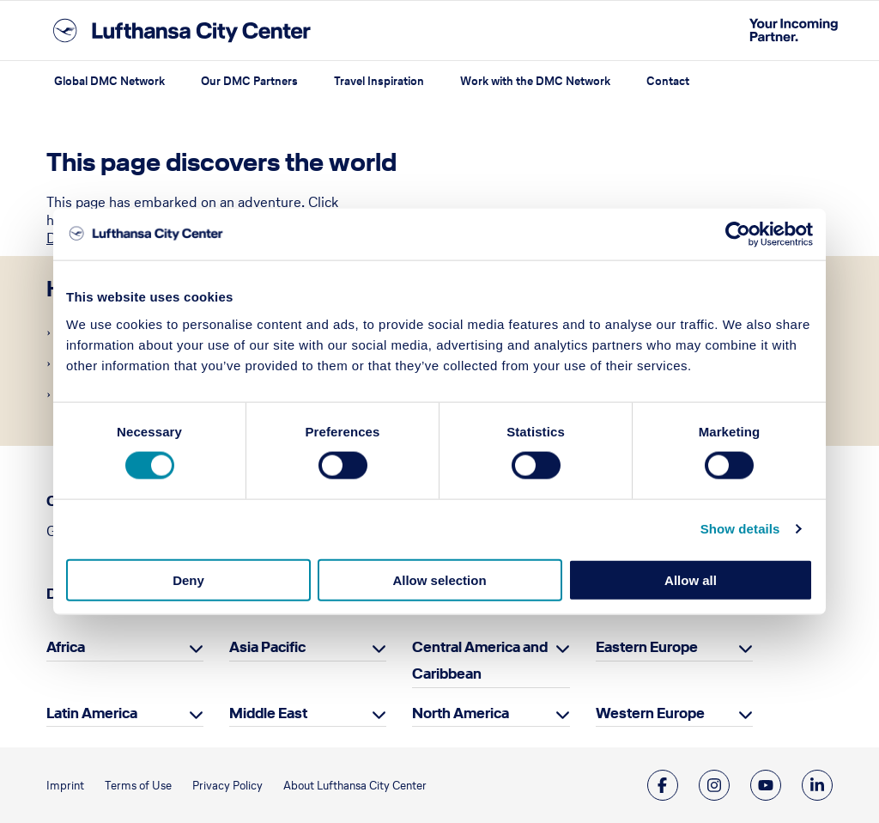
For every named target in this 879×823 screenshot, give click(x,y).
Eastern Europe (647, 647)
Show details (740, 528)
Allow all (690, 579)
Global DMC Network (109, 81)
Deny (188, 579)
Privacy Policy (227, 785)
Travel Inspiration (379, 81)
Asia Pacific (267, 647)
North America (460, 713)
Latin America (91, 713)
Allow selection (439, 579)
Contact (667, 81)
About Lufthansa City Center (355, 785)
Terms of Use (138, 785)
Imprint (65, 785)
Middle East (268, 713)
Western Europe (650, 713)
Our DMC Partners (249, 81)
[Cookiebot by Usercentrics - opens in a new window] (738, 234)
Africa (65, 647)
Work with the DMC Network (535, 81)
